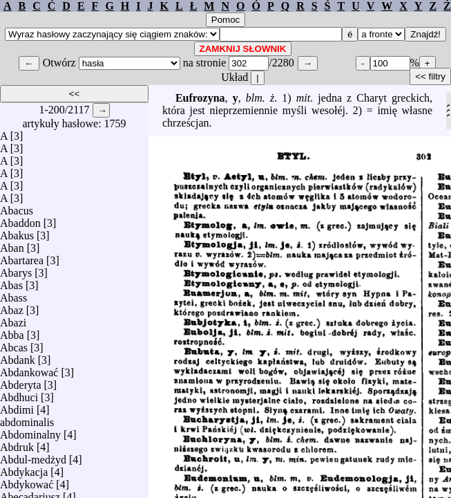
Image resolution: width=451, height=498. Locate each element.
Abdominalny (30, 431)
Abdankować (29, 369)
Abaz (11, 307)
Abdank (17, 356)
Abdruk (17, 444)
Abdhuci (19, 394)
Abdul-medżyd (33, 456)
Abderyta (20, 381)
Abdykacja (24, 468)
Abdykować (26, 481)
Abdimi (17, 406)
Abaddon (20, 219)
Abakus (17, 232)
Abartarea (22, 257)
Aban (12, 244)
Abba (12, 332)
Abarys (16, 269)
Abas (11, 282)
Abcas (14, 344)
